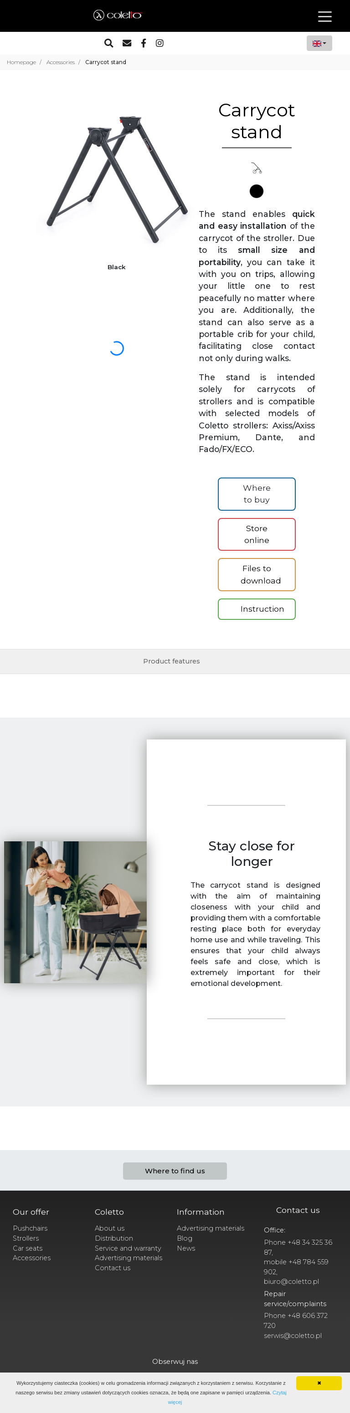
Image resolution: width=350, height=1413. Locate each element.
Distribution (114, 1238)
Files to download (261, 574)
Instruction (262, 608)
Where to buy (257, 493)
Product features (171, 661)
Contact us (112, 1268)
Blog (184, 1238)
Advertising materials (128, 1258)
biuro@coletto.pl (291, 1281)
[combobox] (319, 43)
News (186, 1248)
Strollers (26, 1238)
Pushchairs (30, 1228)
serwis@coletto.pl (293, 1336)
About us (109, 1228)
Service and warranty (128, 1248)
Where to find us (175, 1171)
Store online (256, 534)
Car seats (27, 1248)
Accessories (32, 1258)
